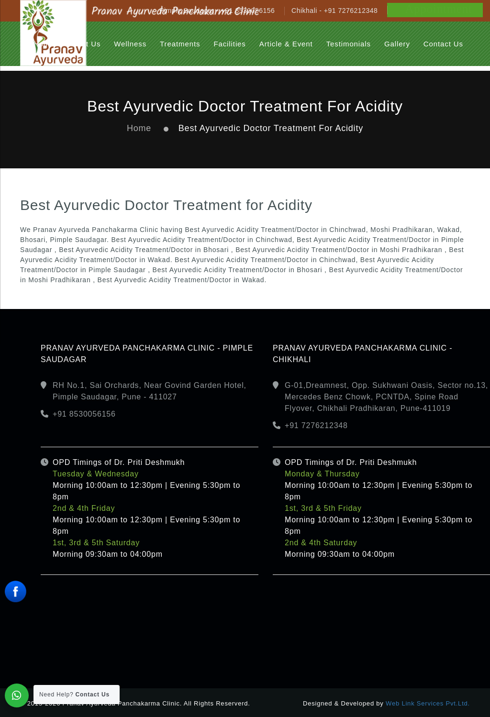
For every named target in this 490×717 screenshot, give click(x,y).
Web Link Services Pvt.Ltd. (428, 703)
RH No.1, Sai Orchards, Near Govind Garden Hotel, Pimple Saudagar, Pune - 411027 (149, 391)
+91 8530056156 (84, 414)
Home (139, 128)
